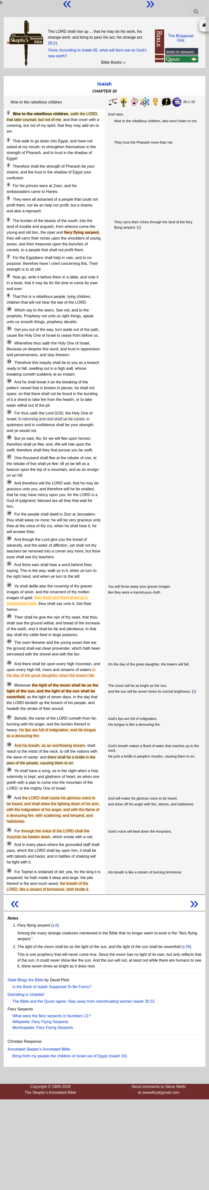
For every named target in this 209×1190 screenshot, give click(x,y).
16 (9, 437)
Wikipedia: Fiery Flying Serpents (40, 1022)
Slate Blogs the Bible (26, 980)
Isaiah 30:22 (143, 1001)
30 (9, 797)
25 (9, 662)
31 (9, 830)
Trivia (52, 50)
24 (9, 641)
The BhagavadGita (180, 38)
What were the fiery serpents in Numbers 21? (51, 1016)
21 (9, 563)
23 (9, 616)
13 (9, 361)
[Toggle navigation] (195, 11)
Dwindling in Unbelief (26, 994)
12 (9, 342)
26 (9, 684)
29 (9, 769)
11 (9, 328)
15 (9, 412)
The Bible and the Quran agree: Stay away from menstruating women (72, 1001)
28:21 (52, 43)
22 (9, 585)
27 (9, 717)
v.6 (55, 925)
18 (9, 482)
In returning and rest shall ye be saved (51, 419)
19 (9, 513)
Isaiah (104, 83)
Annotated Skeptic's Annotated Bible (39, 1049)
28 (9, 744)
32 (9, 843)
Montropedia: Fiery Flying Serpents (42, 1028)
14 (9, 381)
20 (9, 538)
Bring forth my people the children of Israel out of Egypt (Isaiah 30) (69, 1056)
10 (9, 309)
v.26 (186, 947)
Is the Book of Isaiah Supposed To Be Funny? (51, 987)
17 (9, 456)
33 (9, 870)
